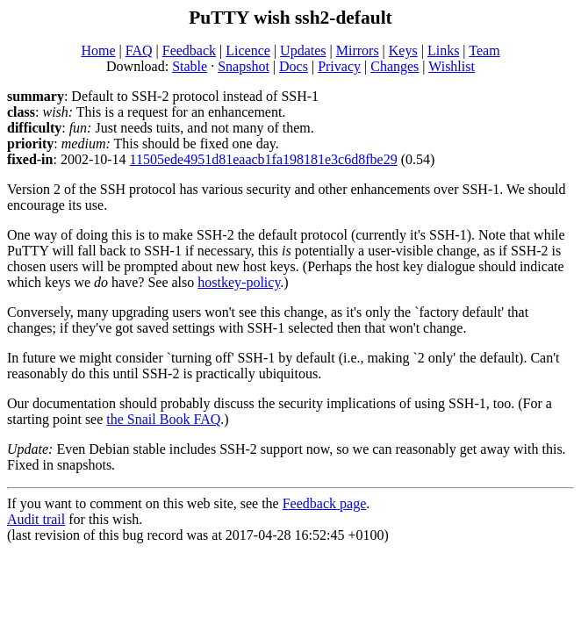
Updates (303, 50)
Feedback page (325, 503)
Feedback (189, 50)
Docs (293, 66)
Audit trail (36, 519)
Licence (248, 50)
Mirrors (357, 50)
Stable (189, 66)
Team (484, 50)
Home (98, 50)
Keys (403, 50)
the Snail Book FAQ (163, 419)
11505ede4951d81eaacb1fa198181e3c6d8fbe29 (264, 159)
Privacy (339, 66)
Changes (394, 66)
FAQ (139, 50)
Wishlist (451, 66)
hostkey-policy (238, 282)
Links (443, 50)
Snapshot (243, 66)
